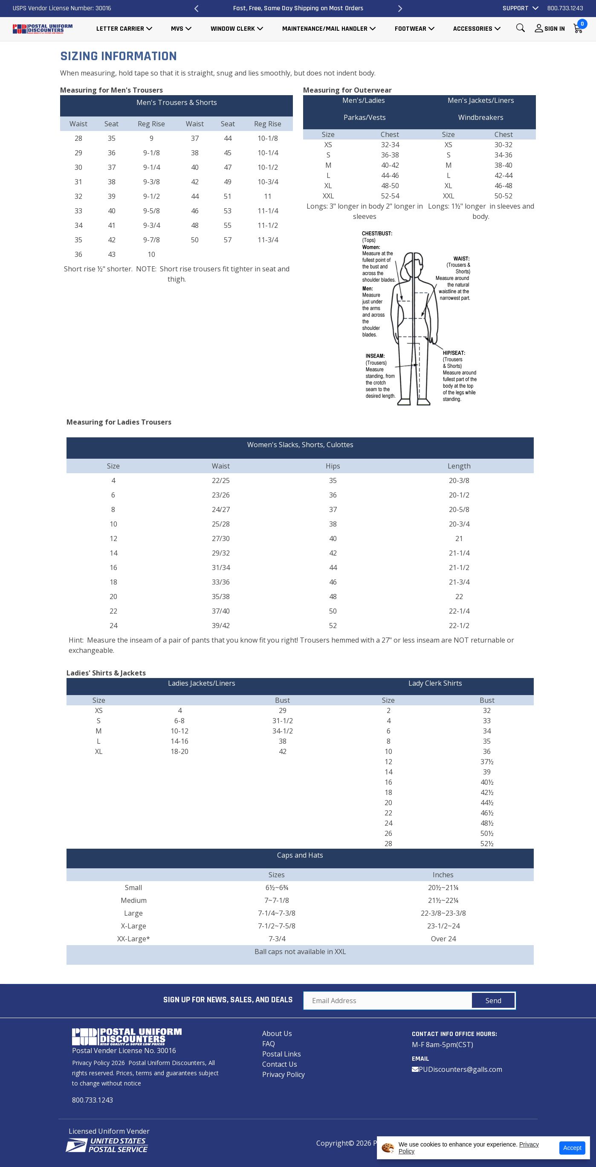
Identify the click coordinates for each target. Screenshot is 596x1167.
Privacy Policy (283, 1074)
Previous (196, 8)
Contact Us (279, 1064)
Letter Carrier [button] (120, 28)
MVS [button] (177, 28)
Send (493, 1000)
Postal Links (281, 1054)
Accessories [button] (472, 28)
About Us (277, 1033)
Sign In (554, 28)
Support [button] (516, 8)
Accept (572, 1147)
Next (399, 8)
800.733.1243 (565, 8)
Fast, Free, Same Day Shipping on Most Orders (298, 8)
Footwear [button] (410, 28)
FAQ (268, 1043)
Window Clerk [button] (233, 28)
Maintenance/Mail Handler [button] (324, 28)
